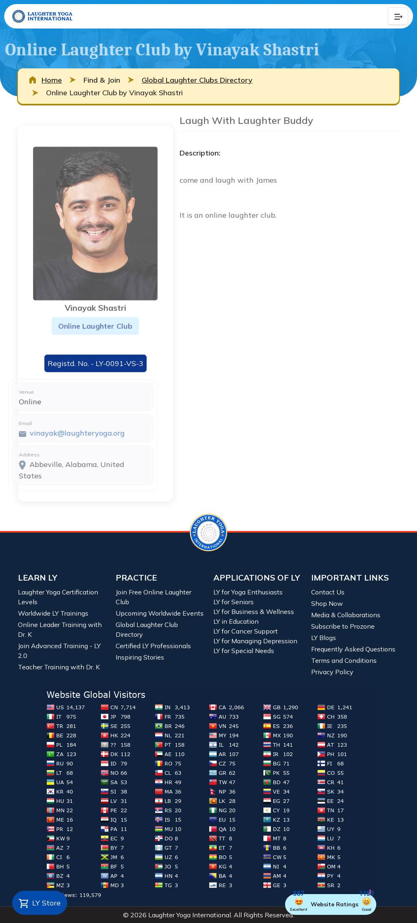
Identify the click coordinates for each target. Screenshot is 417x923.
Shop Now (327, 603)
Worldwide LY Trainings (53, 613)
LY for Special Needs (243, 651)
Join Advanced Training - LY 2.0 (59, 651)
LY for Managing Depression (255, 641)
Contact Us (328, 592)
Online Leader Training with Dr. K (60, 629)
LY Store (40, 903)
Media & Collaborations (345, 615)
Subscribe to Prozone (343, 626)
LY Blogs (323, 638)
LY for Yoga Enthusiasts (248, 592)
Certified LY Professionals (153, 646)
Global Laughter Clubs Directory (197, 80)
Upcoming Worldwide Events (160, 613)
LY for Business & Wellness (253, 611)
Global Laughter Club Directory (147, 629)
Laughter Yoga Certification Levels (58, 597)
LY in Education (236, 621)
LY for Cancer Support (245, 631)
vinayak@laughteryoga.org (51, 433)
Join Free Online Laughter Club (153, 597)
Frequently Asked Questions (353, 649)
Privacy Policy (332, 672)
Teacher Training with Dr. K (59, 667)
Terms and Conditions (344, 660)
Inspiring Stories (140, 657)
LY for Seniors (233, 602)
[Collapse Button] (398, 16)
